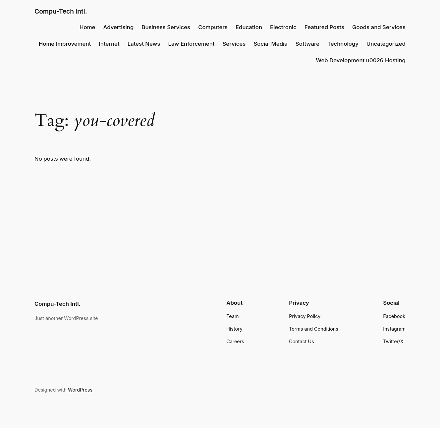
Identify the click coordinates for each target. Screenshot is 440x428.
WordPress (80, 390)
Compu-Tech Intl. (60, 11)
